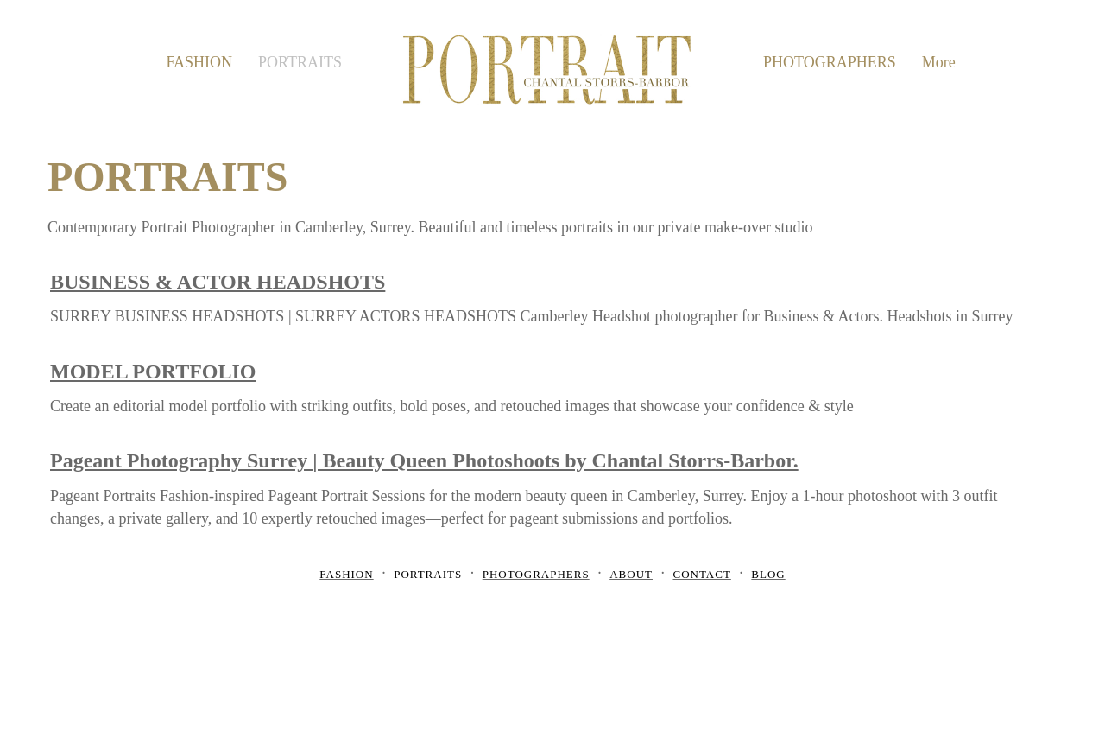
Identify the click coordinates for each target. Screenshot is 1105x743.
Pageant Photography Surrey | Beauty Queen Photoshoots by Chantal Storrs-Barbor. (424, 460)
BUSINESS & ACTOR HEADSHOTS (217, 281)
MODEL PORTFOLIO (153, 371)
